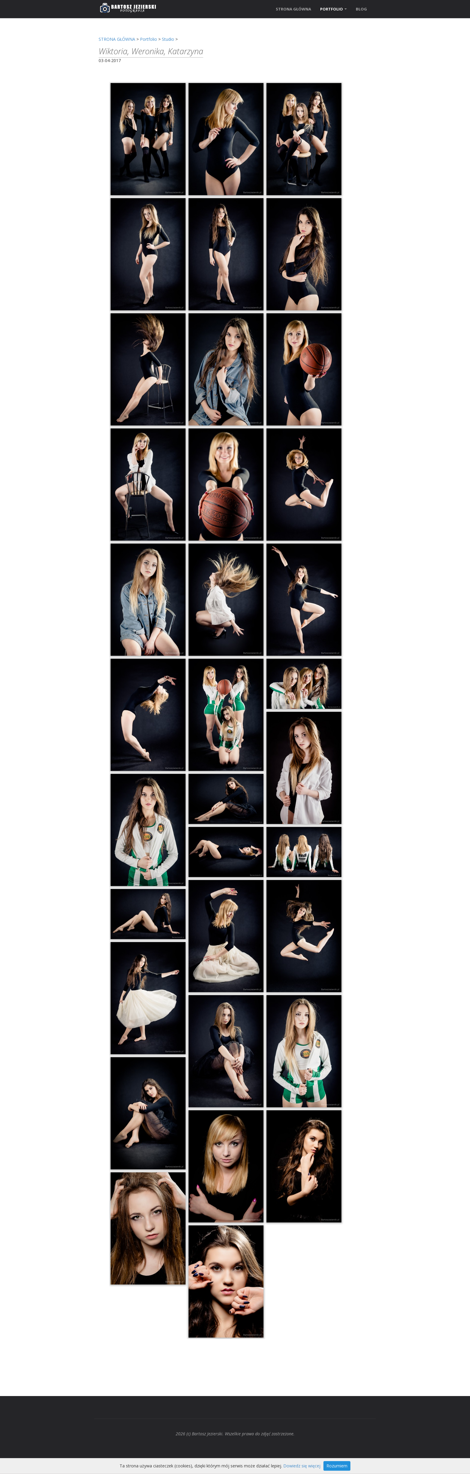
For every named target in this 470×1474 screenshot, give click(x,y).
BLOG (361, 9)
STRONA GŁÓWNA (293, 9)
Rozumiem (336, 1466)
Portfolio (148, 39)
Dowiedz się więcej (301, 1466)
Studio (168, 39)
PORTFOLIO (333, 9)
